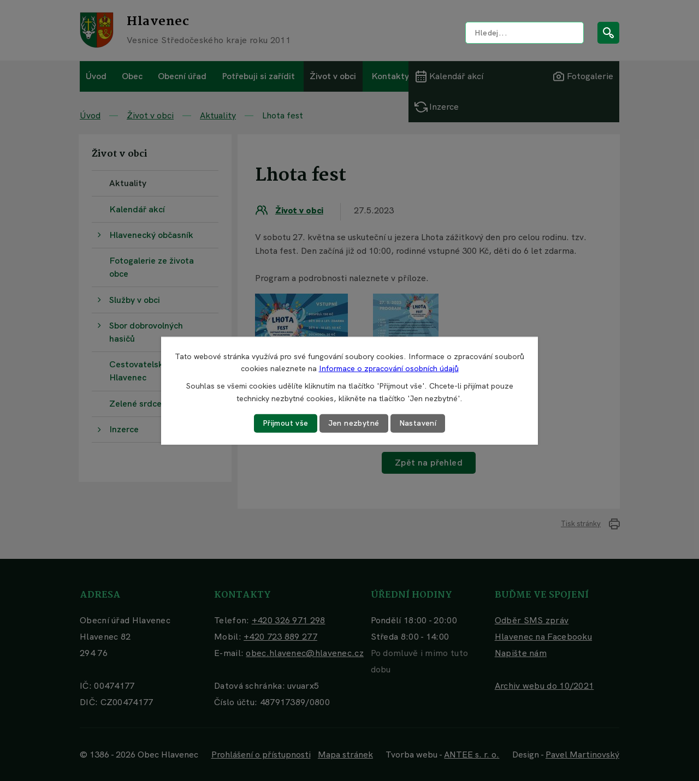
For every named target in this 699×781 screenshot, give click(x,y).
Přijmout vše (286, 423)
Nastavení (418, 423)
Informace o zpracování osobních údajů (389, 368)
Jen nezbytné (354, 423)
